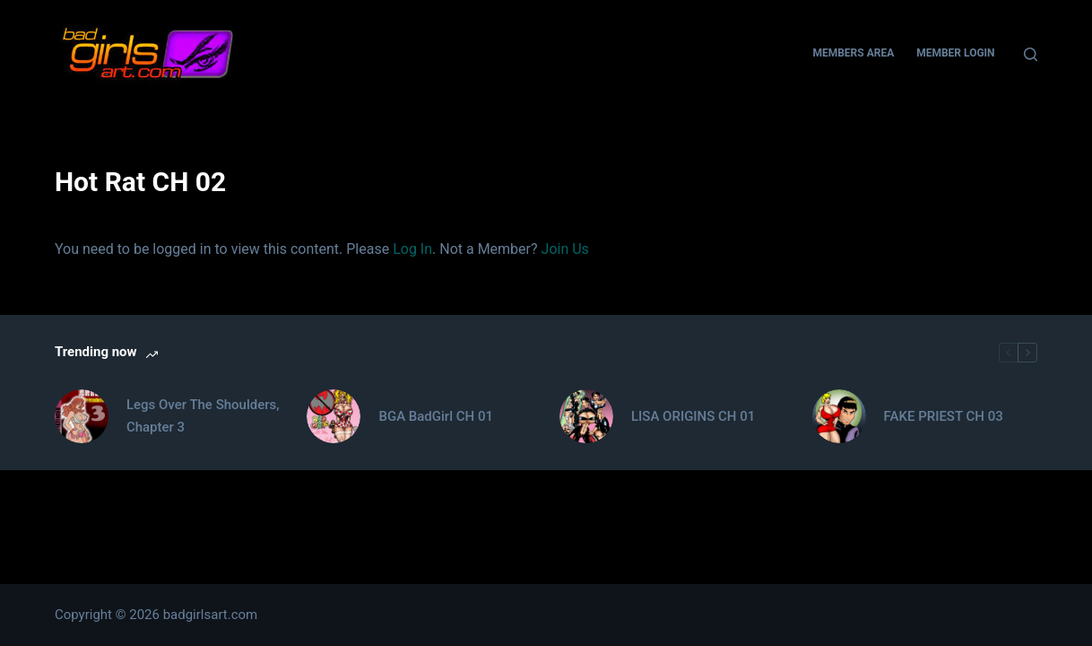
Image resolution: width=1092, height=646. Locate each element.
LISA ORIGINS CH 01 (693, 416)
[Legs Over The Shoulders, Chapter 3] (81, 416)
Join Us (565, 249)
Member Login (955, 53)
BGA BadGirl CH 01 (435, 416)
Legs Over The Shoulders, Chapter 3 (203, 416)
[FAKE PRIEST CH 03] (839, 416)
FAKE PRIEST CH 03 (943, 416)
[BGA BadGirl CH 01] (333, 416)
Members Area (853, 53)
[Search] (1030, 54)
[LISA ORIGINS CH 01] (586, 416)
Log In (412, 249)
